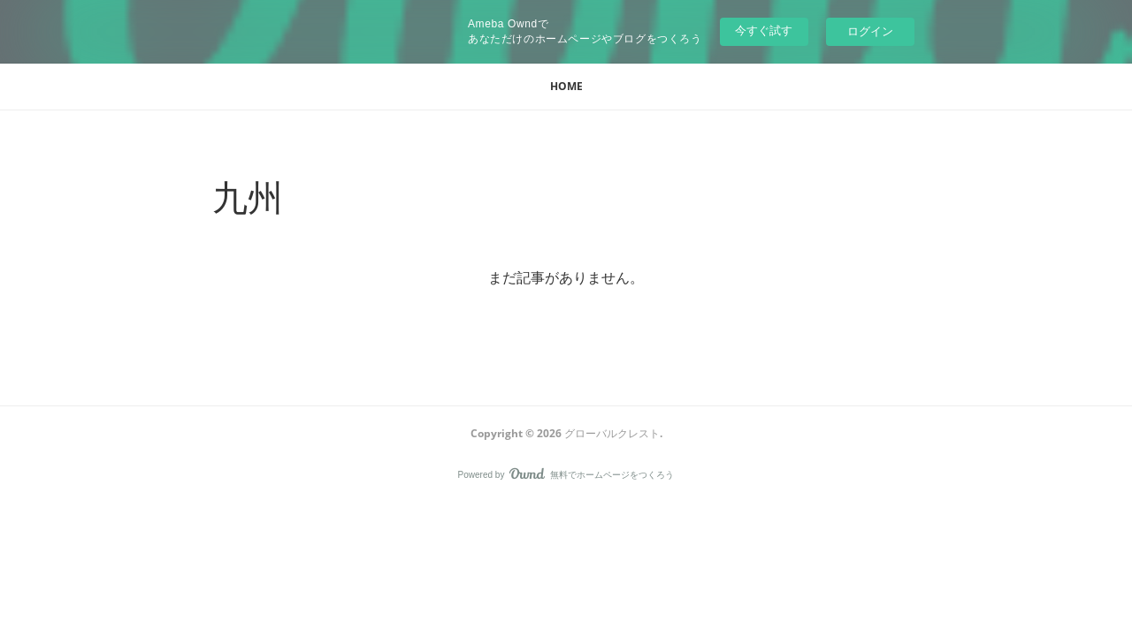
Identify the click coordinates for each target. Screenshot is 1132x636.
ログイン (870, 31)
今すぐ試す (763, 30)
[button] (566, 87)
